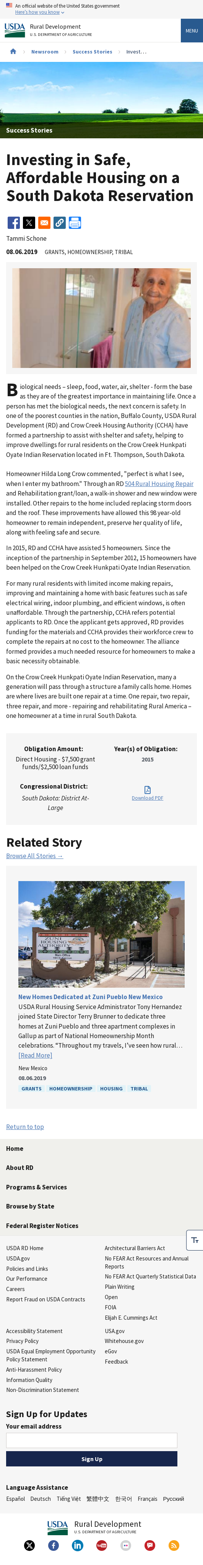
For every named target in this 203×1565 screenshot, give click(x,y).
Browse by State (30, 1206)
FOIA (110, 1307)
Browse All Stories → (34, 856)
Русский (173, 1498)
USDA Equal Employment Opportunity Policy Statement (51, 1355)
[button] (60, 223)
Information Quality (29, 1380)
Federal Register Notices (42, 1226)
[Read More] (35, 1055)
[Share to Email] (44, 223)
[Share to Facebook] (14, 223)
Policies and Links (27, 1268)
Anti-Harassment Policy (34, 1369)
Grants (31, 1088)
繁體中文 (97, 1498)
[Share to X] (29, 223)
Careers (15, 1289)
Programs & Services (36, 1187)
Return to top (25, 1127)
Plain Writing (120, 1286)
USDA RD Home (25, 1248)
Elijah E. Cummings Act (131, 1317)
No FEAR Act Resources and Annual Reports (146, 1262)
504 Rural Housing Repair (159, 484)
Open (111, 1297)
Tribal (139, 1088)
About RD (19, 1167)
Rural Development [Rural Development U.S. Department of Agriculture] (62, 31)
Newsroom (44, 51)
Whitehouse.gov (124, 1341)
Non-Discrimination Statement (42, 1389)
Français (148, 1498)
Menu (192, 30)
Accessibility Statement (34, 1331)
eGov (111, 1351)
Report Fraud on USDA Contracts (45, 1299)
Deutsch (40, 1498)
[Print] (75, 223)
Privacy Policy (22, 1341)
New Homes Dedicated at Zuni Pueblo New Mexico (90, 997)
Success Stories (92, 51)
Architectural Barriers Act (135, 1248)
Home (14, 1148)
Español (15, 1498)
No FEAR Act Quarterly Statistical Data (150, 1276)
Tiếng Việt (69, 1498)
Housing (111, 1088)
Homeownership (71, 1088)
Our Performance (26, 1278)
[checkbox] (194, 1240)
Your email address (34, 1426)
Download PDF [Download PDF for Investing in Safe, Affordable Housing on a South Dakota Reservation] (147, 798)
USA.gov (115, 1331)
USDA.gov (18, 1258)
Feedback (116, 1361)
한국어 (123, 1498)
